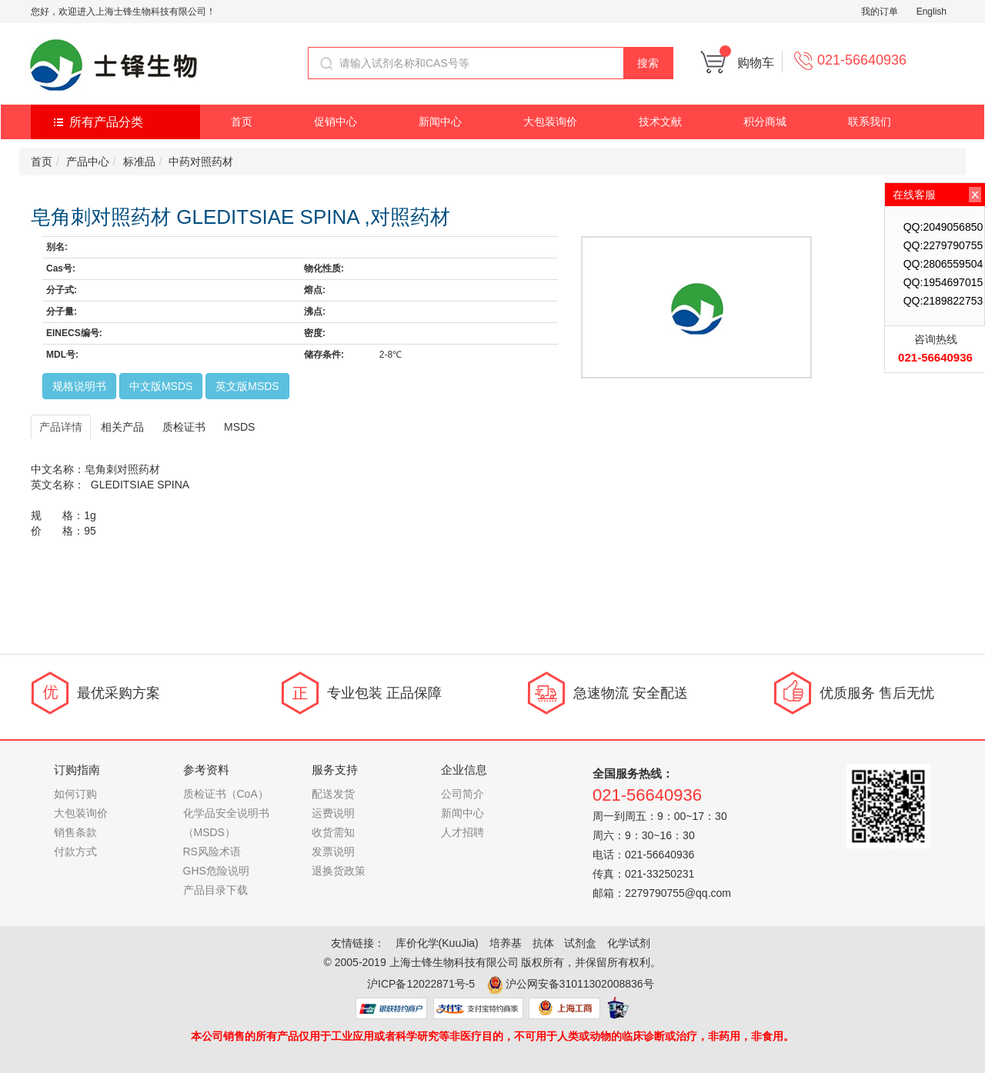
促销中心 (335, 121)
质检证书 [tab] (183, 427)
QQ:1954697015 (943, 282)
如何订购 (75, 794)
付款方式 (75, 851)
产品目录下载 (215, 890)
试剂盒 (580, 943)
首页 (241, 121)
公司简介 (462, 794)
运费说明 (333, 813)
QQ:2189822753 (943, 301)
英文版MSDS (247, 386)
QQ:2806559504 (943, 264)
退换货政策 (339, 871)
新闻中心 (440, 121)
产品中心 (87, 161)
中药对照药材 (201, 161)
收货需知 (333, 832)
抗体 (543, 943)
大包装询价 (550, 121)
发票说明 (333, 851)
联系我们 (869, 121)
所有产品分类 (106, 121)
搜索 (648, 63)
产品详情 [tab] (60, 427)
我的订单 (879, 11)
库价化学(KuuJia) (437, 943)
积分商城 (764, 121)
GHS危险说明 (216, 871)
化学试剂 (628, 943)
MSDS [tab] (239, 427)
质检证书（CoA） (226, 794)
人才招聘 (462, 832)
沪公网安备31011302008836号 (580, 984)
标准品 (139, 161)
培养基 (505, 943)
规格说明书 (79, 386)
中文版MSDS (160, 386)
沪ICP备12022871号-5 (421, 984)
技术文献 (660, 121)
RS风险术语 (212, 851)
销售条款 (75, 832)
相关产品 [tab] (122, 427)
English (932, 11)
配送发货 (333, 794)
